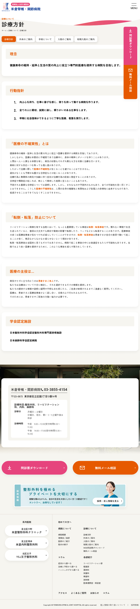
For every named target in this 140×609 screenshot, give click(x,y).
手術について (45, 39)
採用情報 (135, 605)
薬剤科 (86, 569)
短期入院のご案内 (86, 39)
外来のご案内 (25, 39)
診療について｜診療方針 (17, 30)
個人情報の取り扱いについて (112, 605)
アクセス (62, 593)
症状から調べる (65, 563)
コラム (106, 593)
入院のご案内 (64, 39)
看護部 (86, 566)
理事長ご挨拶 (64, 538)
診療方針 (87, 534)
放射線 (86, 579)
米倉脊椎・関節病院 (21, 6)
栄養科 (86, 573)
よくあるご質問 (78, 593)
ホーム (4, 30)
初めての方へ (64, 522)
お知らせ (94, 593)
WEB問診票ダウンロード (94, 547)
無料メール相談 (105, 468)
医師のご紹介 (64, 541)
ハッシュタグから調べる (68, 569)
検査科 (86, 576)
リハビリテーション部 (93, 563)
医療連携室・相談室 (92, 583)
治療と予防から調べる (67, 566)
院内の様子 (63, 544)
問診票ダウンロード (34, 468)
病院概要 (62, 534)
